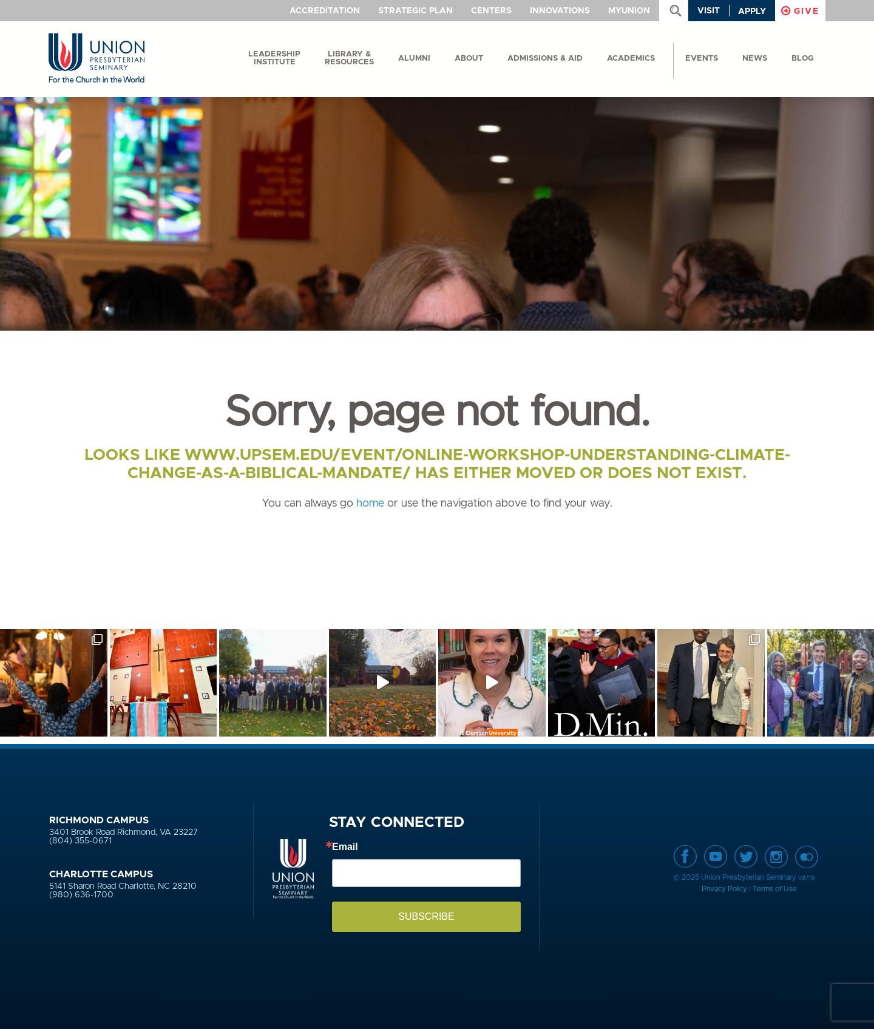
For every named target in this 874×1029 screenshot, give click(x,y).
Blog (802, 58)
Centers (491, 11)
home (370, 503)
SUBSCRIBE (426, 916)
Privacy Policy (724, 888)
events (701, 58)
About (469, 58)
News (754, 58)
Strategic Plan (415, 11)
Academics (631, 58)
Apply (752, 11)
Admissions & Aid (545, 58)
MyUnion (629, 11)
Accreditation (325, 11)
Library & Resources (349, 58)
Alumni (414, 58)
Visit (708, 11)
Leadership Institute (274, 58)
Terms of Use (775, 888)
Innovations (560, 11)
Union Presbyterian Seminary (96, 58)
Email (345, 847)
